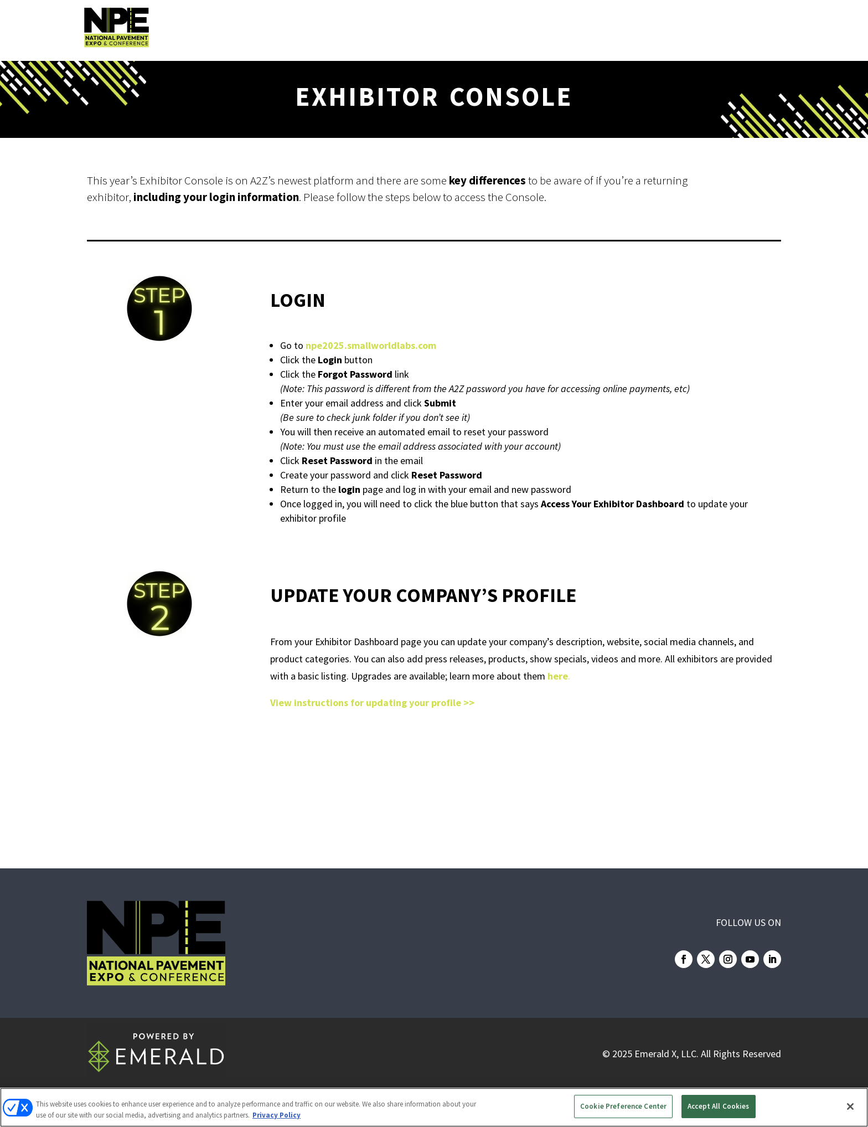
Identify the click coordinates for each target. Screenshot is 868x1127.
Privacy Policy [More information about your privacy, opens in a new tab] (276, 1115)
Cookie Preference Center (623, 1106)
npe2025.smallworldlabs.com (371, 345)
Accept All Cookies (718, 1106)
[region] (434, 1107)
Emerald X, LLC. (666, 1053)
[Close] (850, 1106)
